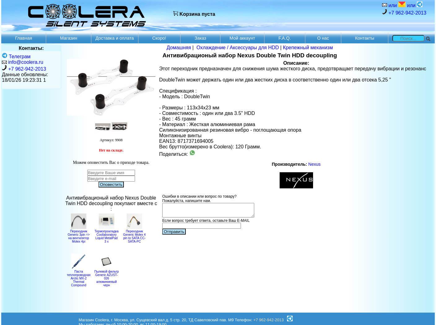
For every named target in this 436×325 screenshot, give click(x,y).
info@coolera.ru (25, 62)
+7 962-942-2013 (404, 12)
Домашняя (179, 47)
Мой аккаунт (242, 38)
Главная (23, 38)
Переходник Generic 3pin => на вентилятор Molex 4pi (78, 234)
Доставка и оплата (114, 38)
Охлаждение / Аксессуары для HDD (237, 47)
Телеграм (16, 56)
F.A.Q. (284, 38)
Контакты (364, 38)
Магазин (68, 38)
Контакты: (31, 48)
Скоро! (159, 38)
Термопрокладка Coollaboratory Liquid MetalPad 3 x (106, 234)
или (396, 5)
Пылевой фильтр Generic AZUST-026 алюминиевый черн (106, 276)
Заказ (200, 38)
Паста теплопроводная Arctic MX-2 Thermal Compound (78, 276)
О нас (323, 38)
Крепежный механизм (308, 47)
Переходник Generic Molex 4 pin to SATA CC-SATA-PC (134, 234)
